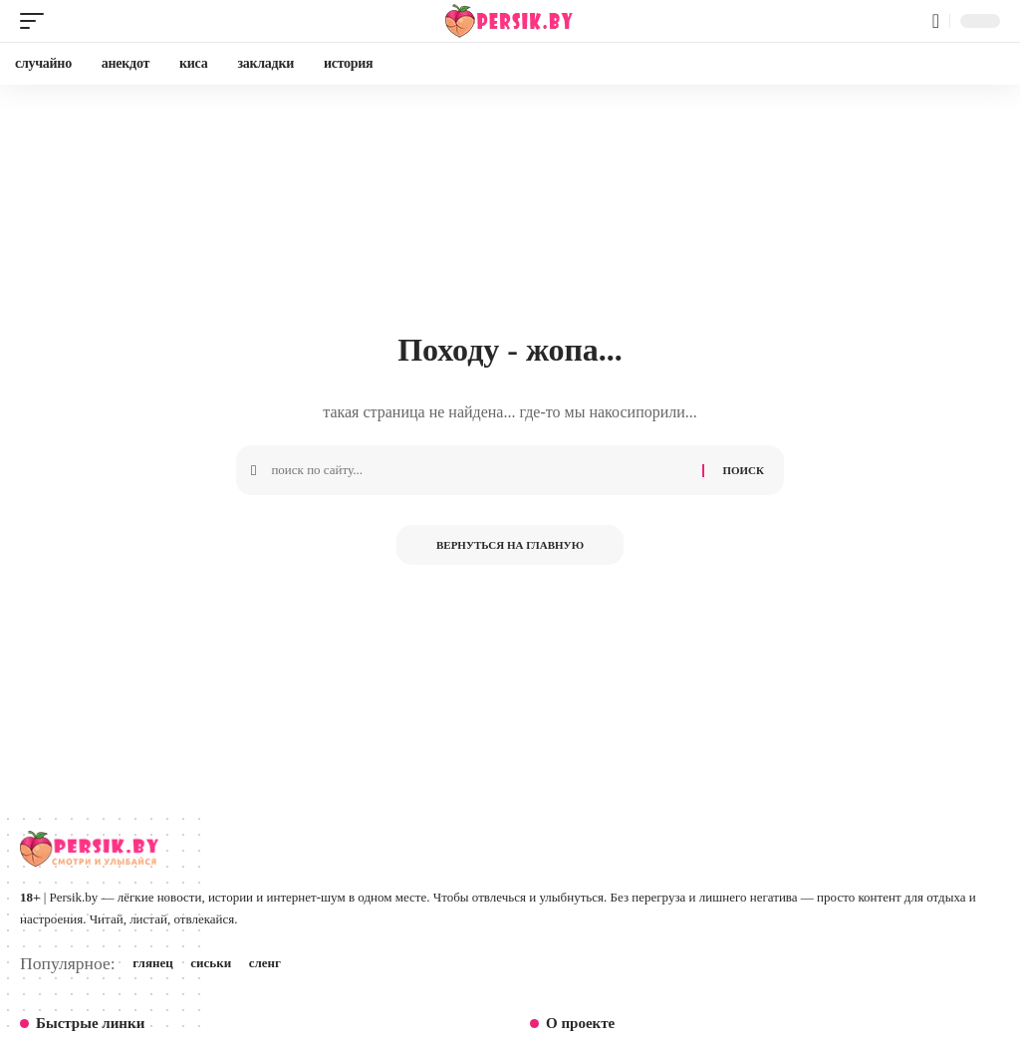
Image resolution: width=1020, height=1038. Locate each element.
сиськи (210, 962)
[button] (37, 21)
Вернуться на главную (510, 545)
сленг (265, 962)
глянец (152, 962)
